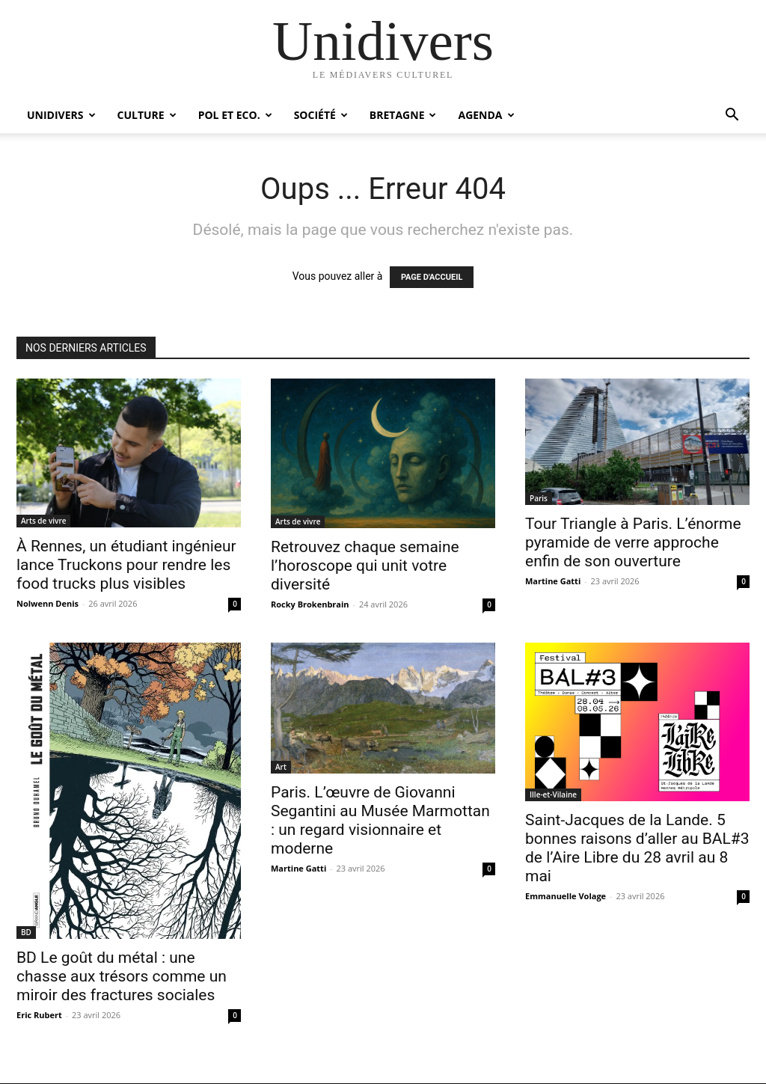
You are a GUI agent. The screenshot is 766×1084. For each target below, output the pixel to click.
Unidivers (61, 115)
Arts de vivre (43, 520)
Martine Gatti (552, 581)
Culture (147, 115)
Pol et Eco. (235, 115)
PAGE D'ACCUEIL (432, 277)
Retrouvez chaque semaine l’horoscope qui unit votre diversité (365, 565)
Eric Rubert (39, 1014)
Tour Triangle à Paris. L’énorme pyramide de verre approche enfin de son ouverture (633, 542)
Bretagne (403, 115)
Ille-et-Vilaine (553, 794)
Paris (539, 498)
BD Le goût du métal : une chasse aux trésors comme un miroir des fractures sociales (121, 976)
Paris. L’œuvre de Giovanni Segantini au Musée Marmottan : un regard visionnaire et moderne (380, 820)
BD (26, 932)
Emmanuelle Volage (565, 895)
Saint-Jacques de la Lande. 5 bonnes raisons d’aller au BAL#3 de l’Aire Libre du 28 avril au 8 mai (637, 848)
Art (281, 767)
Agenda (486, 115)
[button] (732, 116)
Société (321, 115)
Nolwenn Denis (47, 603)
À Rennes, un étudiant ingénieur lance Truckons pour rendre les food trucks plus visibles (126, 564)
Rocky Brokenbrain (310, 604)
